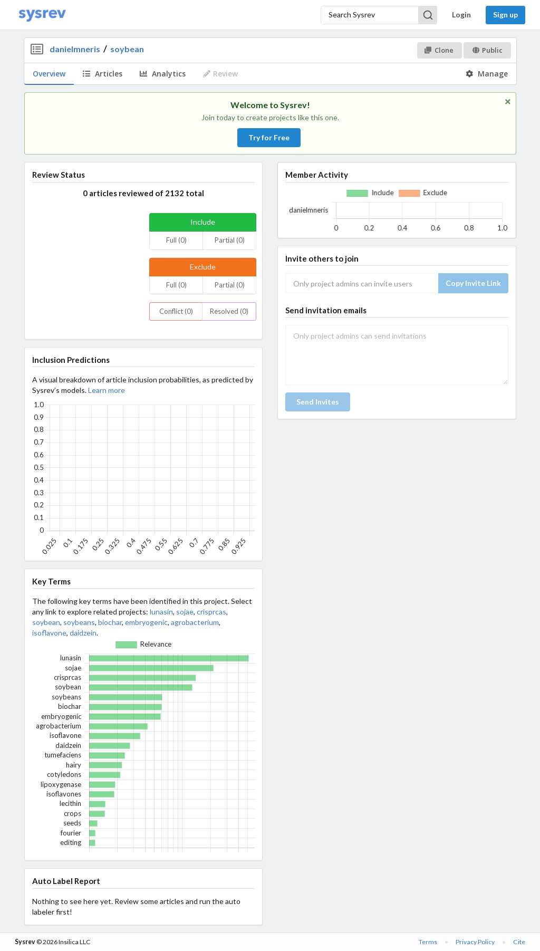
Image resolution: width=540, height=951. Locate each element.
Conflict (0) (176, 311)
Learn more (106, 390)
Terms (428, 942)
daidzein (83, 632)
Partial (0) (230, 240)
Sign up (505, 14)
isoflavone (49, 632)
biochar (110, 622)
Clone (439, 50)
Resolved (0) (229, 311)
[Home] (42, 15)
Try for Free (269, 137)
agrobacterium (195, 622)
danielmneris (75, 49)
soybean (127, 49)
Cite (519, 942)
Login (461, 14)
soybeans (79, 622)
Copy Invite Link (473, 282)
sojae (185, 611)
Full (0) (176, 240)
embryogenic (146, 622)
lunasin (161, 611)
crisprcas (211, 611)
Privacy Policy (475, 942)
